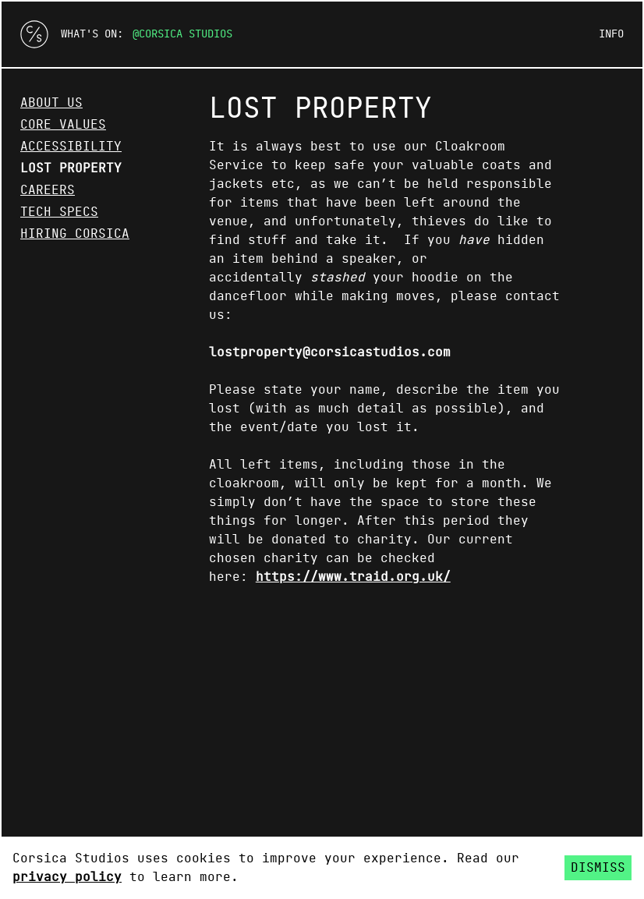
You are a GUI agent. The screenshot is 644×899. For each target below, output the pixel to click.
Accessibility (71, 146)
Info (611, 34)
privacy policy (67, 877)
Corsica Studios (185, 34)
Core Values (63, 125)
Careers (47, 190)
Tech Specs (59, 212)
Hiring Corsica (74, 234)
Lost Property (71, 168)
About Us (51, 103)
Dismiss (598, 868)
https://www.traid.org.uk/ (353, 577)
